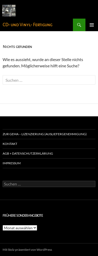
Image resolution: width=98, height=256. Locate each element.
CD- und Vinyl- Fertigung (27, 25)
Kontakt (10, 144)
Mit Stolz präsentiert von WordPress (27, 250)
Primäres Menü (91, 25)
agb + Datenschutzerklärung (28, 153)
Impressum (12, 163)
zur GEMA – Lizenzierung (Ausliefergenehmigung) (45, 134)
